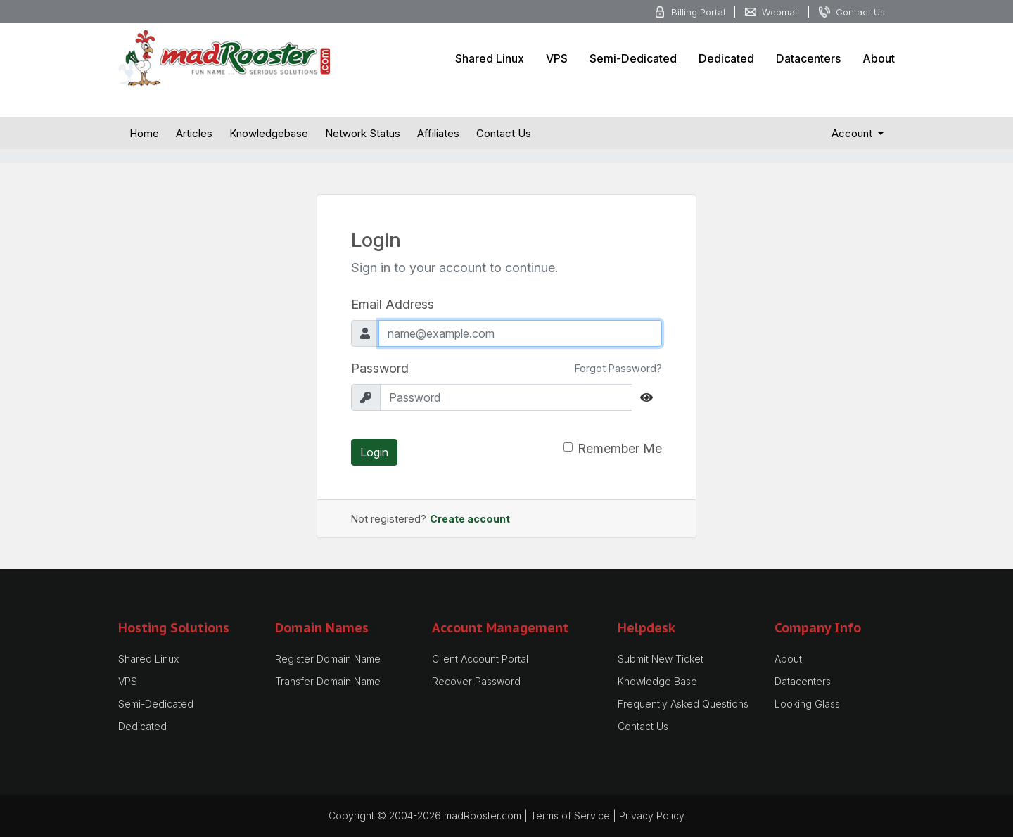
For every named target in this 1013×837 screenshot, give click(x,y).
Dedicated (726, 58)
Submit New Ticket (660, 659)
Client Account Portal (480, 659)
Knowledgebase (268, 133)
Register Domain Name (328, 659)
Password (380, 368)
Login (374, 452)
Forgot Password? (618, 368)
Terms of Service (570, 816)
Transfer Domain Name (328, 681)
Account (853, 133)
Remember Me (620, 448)
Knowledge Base (657, 681)
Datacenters (808, 58)
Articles (194, 133)
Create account (470, 519)
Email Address (392, 304)
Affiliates (438, 133)
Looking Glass (807, 704)
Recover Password (476, 681)
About (878, 58)
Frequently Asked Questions (683, 704)
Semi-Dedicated (633, 58)
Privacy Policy (651, 816)
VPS (557, 58)
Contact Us (503, 133)
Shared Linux (489, 58)
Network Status (362, 133)
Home (144, 133)
